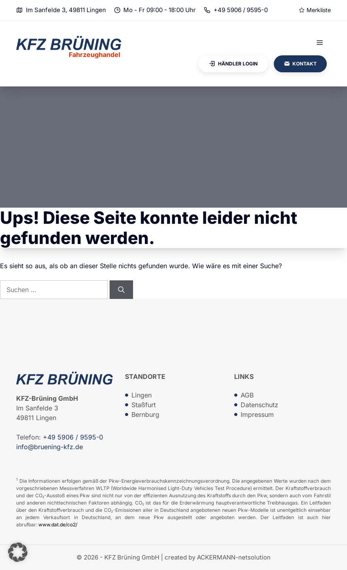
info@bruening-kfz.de (49, 447)
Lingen (141, 395)
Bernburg (145, 414)
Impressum (257, 414)
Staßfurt (143, 405)
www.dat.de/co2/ (57, 525)
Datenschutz (259, 405)
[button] (18, 552)
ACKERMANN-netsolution (234, 557)
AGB (247, 395)
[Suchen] (121, 289)
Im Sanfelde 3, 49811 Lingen (66, 10)
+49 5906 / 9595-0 (241, 10)
